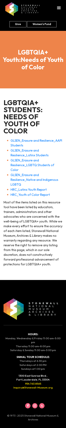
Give (18, 24)
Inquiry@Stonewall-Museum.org (33, 387)
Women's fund (42, 24)
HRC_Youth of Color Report (30, 195)
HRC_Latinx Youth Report (29, 190)
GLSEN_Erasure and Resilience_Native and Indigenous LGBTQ (34, 179)
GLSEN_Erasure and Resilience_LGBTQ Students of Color (32, 165)
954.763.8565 (33, 383)
